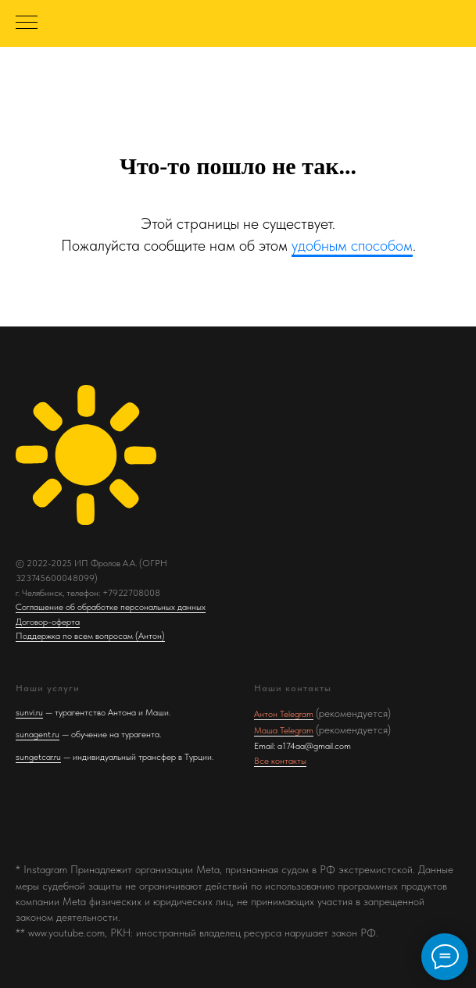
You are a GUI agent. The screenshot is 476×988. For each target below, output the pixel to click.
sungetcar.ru (38, 756)
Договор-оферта (48, 621)
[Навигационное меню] (27, 23)
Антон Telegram (283, 713)
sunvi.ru (29, 712)
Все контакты (280, 760)
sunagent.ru (37, 734)
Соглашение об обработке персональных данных (111, 606)
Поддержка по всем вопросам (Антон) (90, 635)
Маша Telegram (283, 730)
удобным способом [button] (352, 245)
